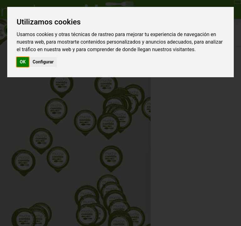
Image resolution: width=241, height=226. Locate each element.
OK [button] (23, 61)
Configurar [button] (43, 61)
